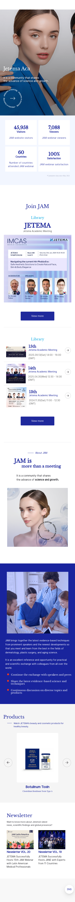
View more (37, 315)
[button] (8, 762)
